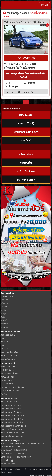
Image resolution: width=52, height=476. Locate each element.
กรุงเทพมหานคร (8, 296)
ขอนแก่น (5, 327)
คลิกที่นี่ (12, 464)
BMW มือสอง (6, 380)
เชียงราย (4, 303)
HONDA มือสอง (7, 370)
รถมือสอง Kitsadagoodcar (11, 441)
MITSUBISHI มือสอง (9, 373)
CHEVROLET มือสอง (10, 391)
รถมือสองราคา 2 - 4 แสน (11, 405)
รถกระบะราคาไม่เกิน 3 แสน (13, 433)
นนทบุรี (4, 320)
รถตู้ (2, 345)
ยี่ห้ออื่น (4, 394)
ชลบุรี (3, 313)
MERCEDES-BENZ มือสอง (12, 387)
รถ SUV (4, 349)
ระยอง (3, 317)
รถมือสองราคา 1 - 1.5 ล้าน (12, 419)
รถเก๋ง (3, 338)
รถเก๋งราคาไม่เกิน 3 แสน (11, 429)
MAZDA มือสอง (7, 377)
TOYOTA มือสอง (8, 366)
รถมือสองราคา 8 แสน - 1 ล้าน (13, 415)
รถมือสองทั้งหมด (8, 335)
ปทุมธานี (4, 324)
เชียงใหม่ (5, 300)
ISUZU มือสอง (7, 384)
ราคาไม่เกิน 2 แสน (9, 402)
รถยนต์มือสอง (37, 469)
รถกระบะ (5, 342)
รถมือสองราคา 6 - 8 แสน (11, 412)
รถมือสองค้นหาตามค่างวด (12, 436)
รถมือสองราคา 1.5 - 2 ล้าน (12, 422)
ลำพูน (3, 310)
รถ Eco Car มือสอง (9, 355)
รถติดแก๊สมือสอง (8, 359)
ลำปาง (4, 306)
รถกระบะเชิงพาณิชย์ (9, 352)
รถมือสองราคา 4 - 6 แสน (11, 409)
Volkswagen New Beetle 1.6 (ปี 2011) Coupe (24, 22)
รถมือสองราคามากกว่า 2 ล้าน (13, 426)
